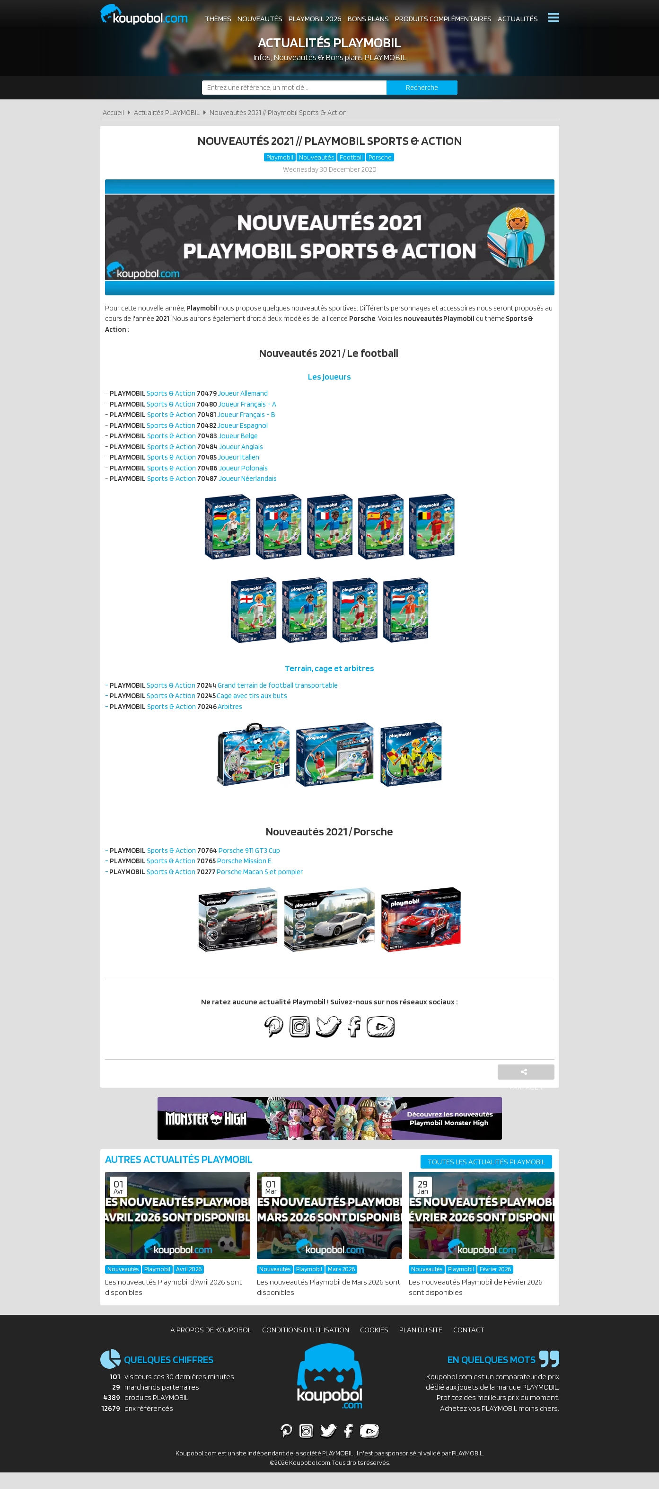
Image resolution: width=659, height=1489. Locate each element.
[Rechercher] (422, 87)
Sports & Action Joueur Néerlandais (196, 488)
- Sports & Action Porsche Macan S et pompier (209, 886)
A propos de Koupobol (210, 1346)
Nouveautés (259, 18)
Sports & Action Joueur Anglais (191, 454)
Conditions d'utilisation (305, 1346)
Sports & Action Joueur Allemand (193, 397)
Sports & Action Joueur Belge (187, 442)
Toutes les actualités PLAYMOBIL (486, 1178)
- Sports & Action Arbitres (178, 718)
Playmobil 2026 (315, 18)
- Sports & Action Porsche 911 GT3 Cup (196, 864)
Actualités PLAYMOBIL (167, 112)
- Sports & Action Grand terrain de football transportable (227, 695)
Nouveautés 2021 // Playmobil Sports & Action (278, 112)
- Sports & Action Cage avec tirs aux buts (201, 707)
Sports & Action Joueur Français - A (198, 408)
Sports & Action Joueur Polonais (192, 476)
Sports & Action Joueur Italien (188, 465)
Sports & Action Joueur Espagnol (193, 431)
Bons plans (368, 18)
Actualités (518, 18)
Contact (468, 1346)
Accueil (113, 112)
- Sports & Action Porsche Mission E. (193, 875)
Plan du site (420, 1346)
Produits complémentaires (443, 18)
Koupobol (150, 14)
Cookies (374, 1346)
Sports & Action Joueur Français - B (196, 420)
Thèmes (218, 18)
